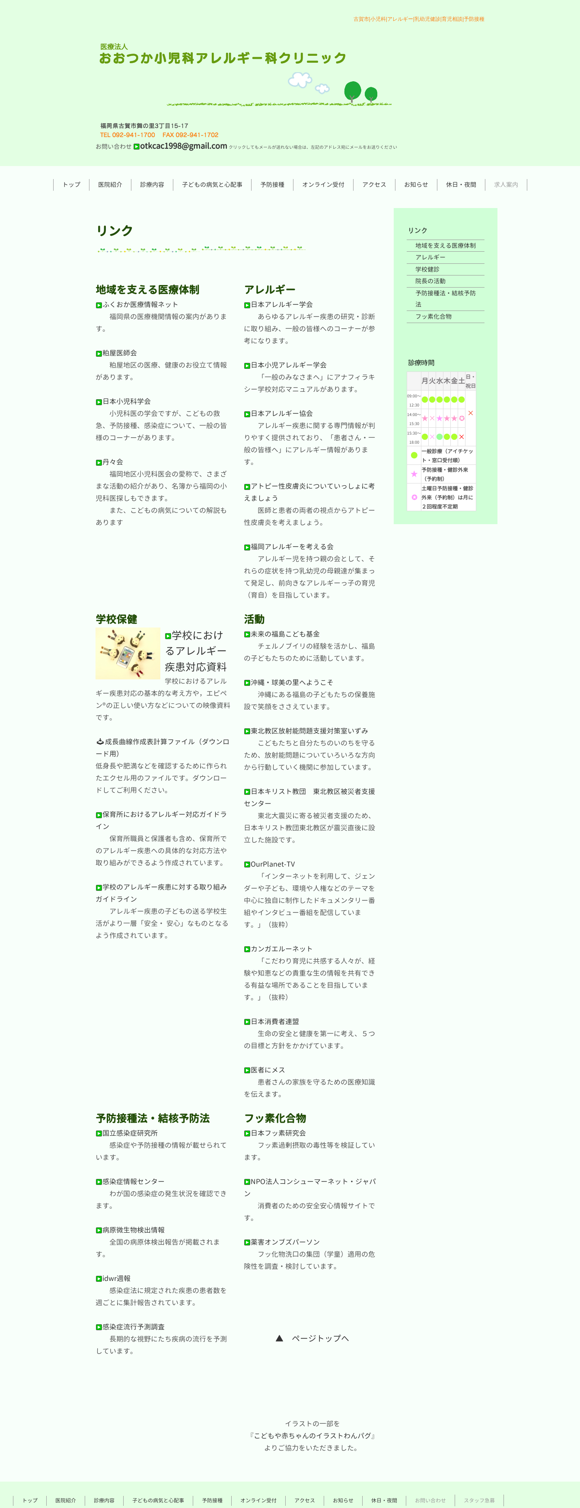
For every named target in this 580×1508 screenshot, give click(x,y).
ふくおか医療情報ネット (137, 304)
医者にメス (264, 1070)
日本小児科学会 (123, 401)
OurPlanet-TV (269, 864)
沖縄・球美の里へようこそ (289, 682)
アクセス (374, 184)
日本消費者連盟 (271, 1021)
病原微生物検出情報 (130, 1230)
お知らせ (416, 184)
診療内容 (152, 184)
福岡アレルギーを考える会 (289, 546)
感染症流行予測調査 (130, 1327)
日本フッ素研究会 (275, 1133)
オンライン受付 (323, 184)
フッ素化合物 (433, 316)
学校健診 (427, 269)
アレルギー (430, 257)
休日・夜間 (461, 184)
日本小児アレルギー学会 (285, 365)
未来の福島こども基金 (282, 634)
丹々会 (109, 462)
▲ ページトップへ (312, 1338)
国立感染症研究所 (127, 1133)
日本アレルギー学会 (278, 304)
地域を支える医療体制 (445, 245)
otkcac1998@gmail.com (180, 145)
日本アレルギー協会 (278, 413)
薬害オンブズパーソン (282, 1242)
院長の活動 (430, 281)
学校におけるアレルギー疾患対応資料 (196, 651)
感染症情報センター (130, 1181)
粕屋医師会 (116, 353)
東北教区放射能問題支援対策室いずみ (306, 731)
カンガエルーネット (278, 949)
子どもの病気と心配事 (212, 184)
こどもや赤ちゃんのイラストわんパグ (312, 1436)
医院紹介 (110, 184)
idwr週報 (113, 1278)
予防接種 (272, 184)
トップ (71, 184)
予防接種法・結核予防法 (445, 299)
